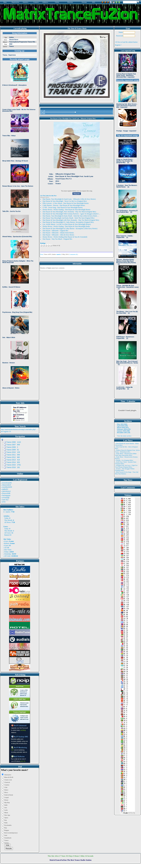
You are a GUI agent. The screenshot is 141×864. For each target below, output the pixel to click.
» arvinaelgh (5, 498)
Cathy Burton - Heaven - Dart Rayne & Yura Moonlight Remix (64, 205)
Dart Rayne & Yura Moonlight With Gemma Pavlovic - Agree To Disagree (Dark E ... (71, 214)
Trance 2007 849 (13, 445)
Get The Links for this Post (48, 195)
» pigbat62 (4, 489)
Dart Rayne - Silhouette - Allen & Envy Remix (58, 235)
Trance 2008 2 (12, 447)
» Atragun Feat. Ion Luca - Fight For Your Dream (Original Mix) (126, 466)
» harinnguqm (5, 495)
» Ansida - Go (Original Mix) (124, 460)
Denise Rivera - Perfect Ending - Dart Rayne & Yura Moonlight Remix (66, 210)
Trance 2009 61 (12, 450)
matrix (8, 512)
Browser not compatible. (19, 214)
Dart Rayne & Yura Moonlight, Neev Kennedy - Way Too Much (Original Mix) (69, 212)
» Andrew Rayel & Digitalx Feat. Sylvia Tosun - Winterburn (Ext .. (127, 451)
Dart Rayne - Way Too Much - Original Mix (57, 239)
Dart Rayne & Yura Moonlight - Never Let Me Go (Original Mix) (65, 201)
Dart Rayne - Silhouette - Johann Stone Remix (58, 233)
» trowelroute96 (6, 483)
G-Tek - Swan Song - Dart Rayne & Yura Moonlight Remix (63, 207)
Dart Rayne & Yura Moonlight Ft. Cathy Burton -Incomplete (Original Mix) (68, 222)
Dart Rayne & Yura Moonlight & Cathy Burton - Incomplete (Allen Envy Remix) (70, 228)
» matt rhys (5, 500)
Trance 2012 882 (13, 457)
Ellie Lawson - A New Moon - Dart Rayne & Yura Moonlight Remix (66, 203)
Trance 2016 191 (13, 467)
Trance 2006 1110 (13, 442)
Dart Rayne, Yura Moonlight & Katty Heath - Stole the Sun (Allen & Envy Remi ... (71, 216)
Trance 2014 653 (13, 462)
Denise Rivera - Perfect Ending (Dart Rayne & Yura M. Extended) (65, 237)
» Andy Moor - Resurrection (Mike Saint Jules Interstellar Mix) (126, 454)
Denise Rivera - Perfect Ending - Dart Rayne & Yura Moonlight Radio (66, 226)
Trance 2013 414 (13, 460)
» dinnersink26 (6, 485)
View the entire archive (124, 436)
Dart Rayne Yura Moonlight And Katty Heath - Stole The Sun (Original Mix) (68, 218)
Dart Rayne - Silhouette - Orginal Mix (55, 231)
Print (41, 254)
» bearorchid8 (5, 493)
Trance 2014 (100, 118)
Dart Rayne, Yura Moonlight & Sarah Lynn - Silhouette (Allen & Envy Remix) (69, 199)
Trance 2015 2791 (13, 465)
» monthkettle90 (6, 487)
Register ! (118, 45)
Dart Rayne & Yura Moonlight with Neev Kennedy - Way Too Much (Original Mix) (71, 220)
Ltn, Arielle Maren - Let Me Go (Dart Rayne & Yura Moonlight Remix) (67, 224)
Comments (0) (73, 254)
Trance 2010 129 (13, 452)
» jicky (3, 502)
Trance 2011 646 (13, 455)
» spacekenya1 (6, 491)
